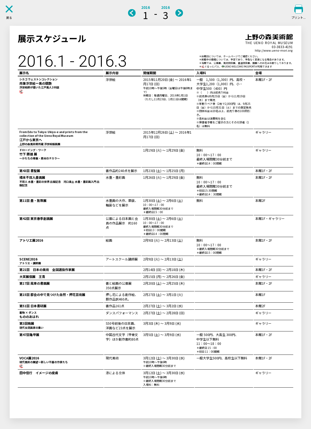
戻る (9, 17)
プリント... (298, 17)
